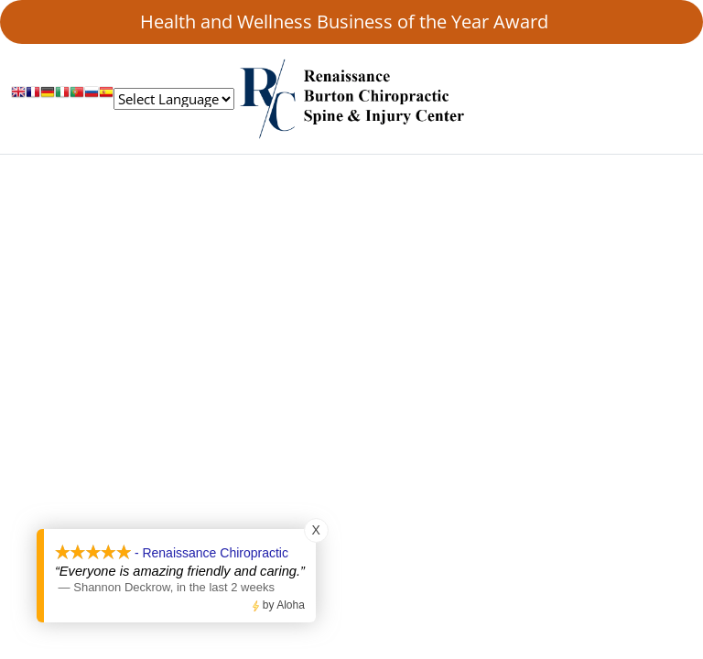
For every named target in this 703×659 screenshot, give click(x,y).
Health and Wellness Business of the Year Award (351, 21)
